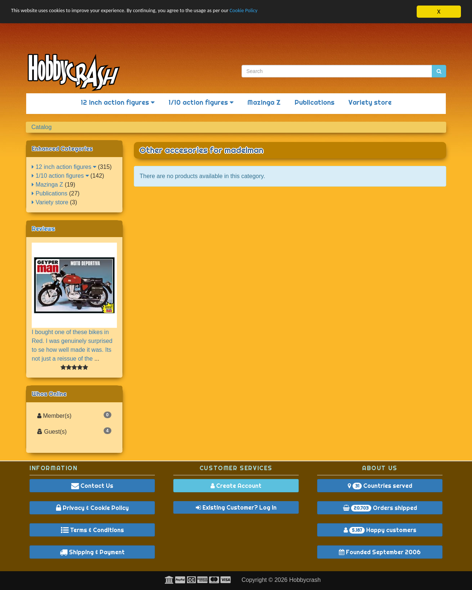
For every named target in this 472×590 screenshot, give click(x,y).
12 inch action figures (118, 102)
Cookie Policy (291, 12)
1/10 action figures (201, 102)
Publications (314, 102)
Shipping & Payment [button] (92, 552)
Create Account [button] (236, 485)
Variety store (370, 102)
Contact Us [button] (92, 485)
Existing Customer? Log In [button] (236, 507)
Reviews (43, 228)
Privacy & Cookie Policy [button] (92, 507)
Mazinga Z (264, 102)
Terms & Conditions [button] (92, 530)
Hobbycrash (304, 580)
